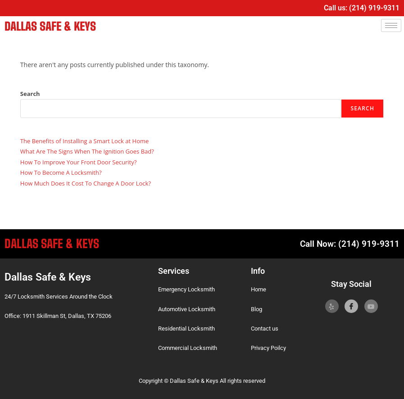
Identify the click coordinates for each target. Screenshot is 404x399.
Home (258, 289)
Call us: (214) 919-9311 (361, 8)
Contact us (264, 328)
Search (30, 93)
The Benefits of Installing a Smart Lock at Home (84, 140)
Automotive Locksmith (186, 308)
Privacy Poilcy (268, 347)
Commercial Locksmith (187, 347)
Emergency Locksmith (186, 289)
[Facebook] (351, 306)
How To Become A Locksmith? (61, 172)
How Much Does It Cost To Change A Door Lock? (85, 182)
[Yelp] (332, 306)
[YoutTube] (371, 306)
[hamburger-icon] (391, 25)
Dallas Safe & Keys (47, 25)
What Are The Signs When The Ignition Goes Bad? (87, 151)
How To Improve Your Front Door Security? (78, 161)
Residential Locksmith (186, 328)
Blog (256, 308)
